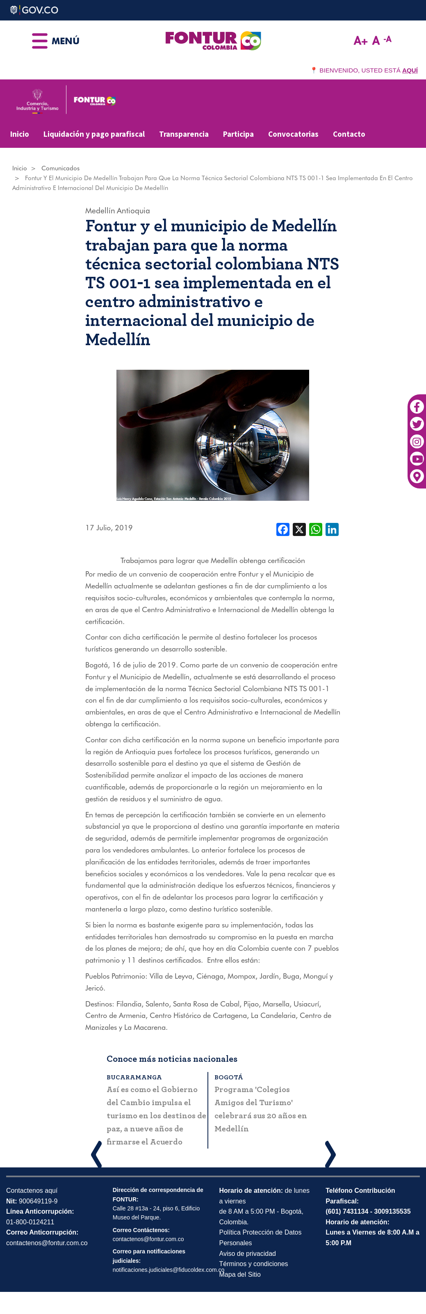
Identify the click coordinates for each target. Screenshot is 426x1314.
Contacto (349, 134)
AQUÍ (410, 70)
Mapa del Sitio (240, 1274)
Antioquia (133, 210)
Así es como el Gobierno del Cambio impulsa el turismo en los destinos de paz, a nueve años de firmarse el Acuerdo (156, 1116)
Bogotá (228, 1077)
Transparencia (184, 134)
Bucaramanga (134, 1077)
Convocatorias (293, 134)
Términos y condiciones (253, 1263)
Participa (238, 134)
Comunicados (60, 168)
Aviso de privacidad (247, 1253)
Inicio (19, 134)
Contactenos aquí (31, 1190)
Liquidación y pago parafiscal (94, 134)
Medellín (100, 210)
